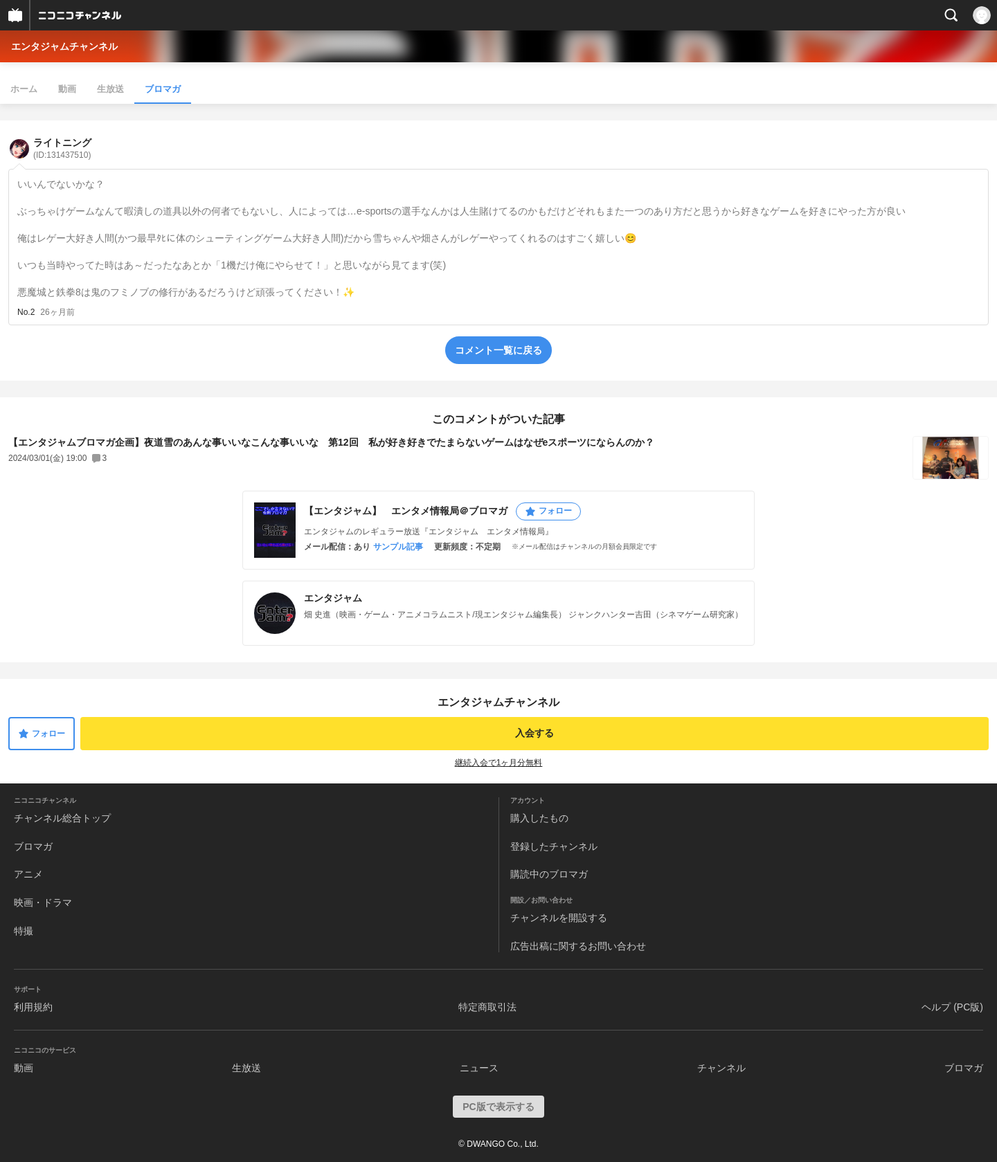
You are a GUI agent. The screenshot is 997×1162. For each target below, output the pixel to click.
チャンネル (721, 1067)
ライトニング (62, 148)
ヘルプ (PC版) (952, 1007)
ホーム (23, 89)
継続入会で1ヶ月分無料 (499, 763)
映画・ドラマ (43, 902)
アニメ (28, 874)
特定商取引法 (487, 1007)
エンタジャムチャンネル (64, 46)
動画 (67, 89)
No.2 (26, 312)
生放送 (110, 89)
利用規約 (33, 1007)
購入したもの (539, 818)
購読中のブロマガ (549, 874)
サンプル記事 (398, 547)
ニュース (479, 1067)
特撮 (23, 930)
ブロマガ (163, 89)
